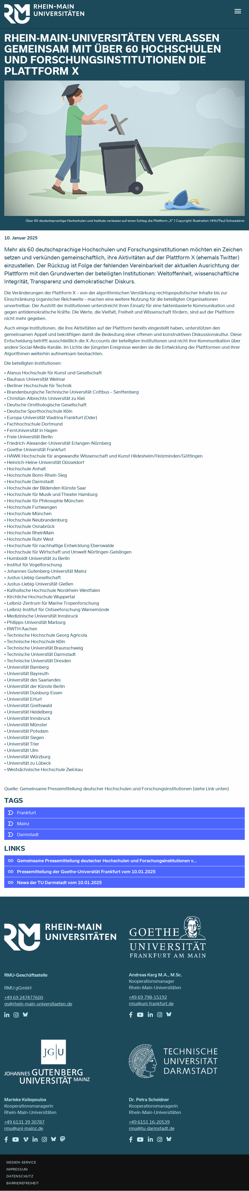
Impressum (17, 1169)
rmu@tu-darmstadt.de (151, 1128)
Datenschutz (20, 1176)
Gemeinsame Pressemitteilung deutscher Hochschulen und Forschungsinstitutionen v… (107, 860)
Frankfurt (26, 812)
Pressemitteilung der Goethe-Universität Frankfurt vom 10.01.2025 (86, 871)
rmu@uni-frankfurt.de (151, 1003)
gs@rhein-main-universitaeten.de (38, 1004)
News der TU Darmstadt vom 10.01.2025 (59, 882)
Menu (238, 11)
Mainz (23, 823)
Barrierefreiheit (22, 1183)
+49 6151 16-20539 (149, 1122)
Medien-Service (21, 1162)
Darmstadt (28, 834)
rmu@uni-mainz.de (23, 1128)
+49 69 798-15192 (148, 997)
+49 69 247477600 (23, 997)
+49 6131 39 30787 (24, 1122)
